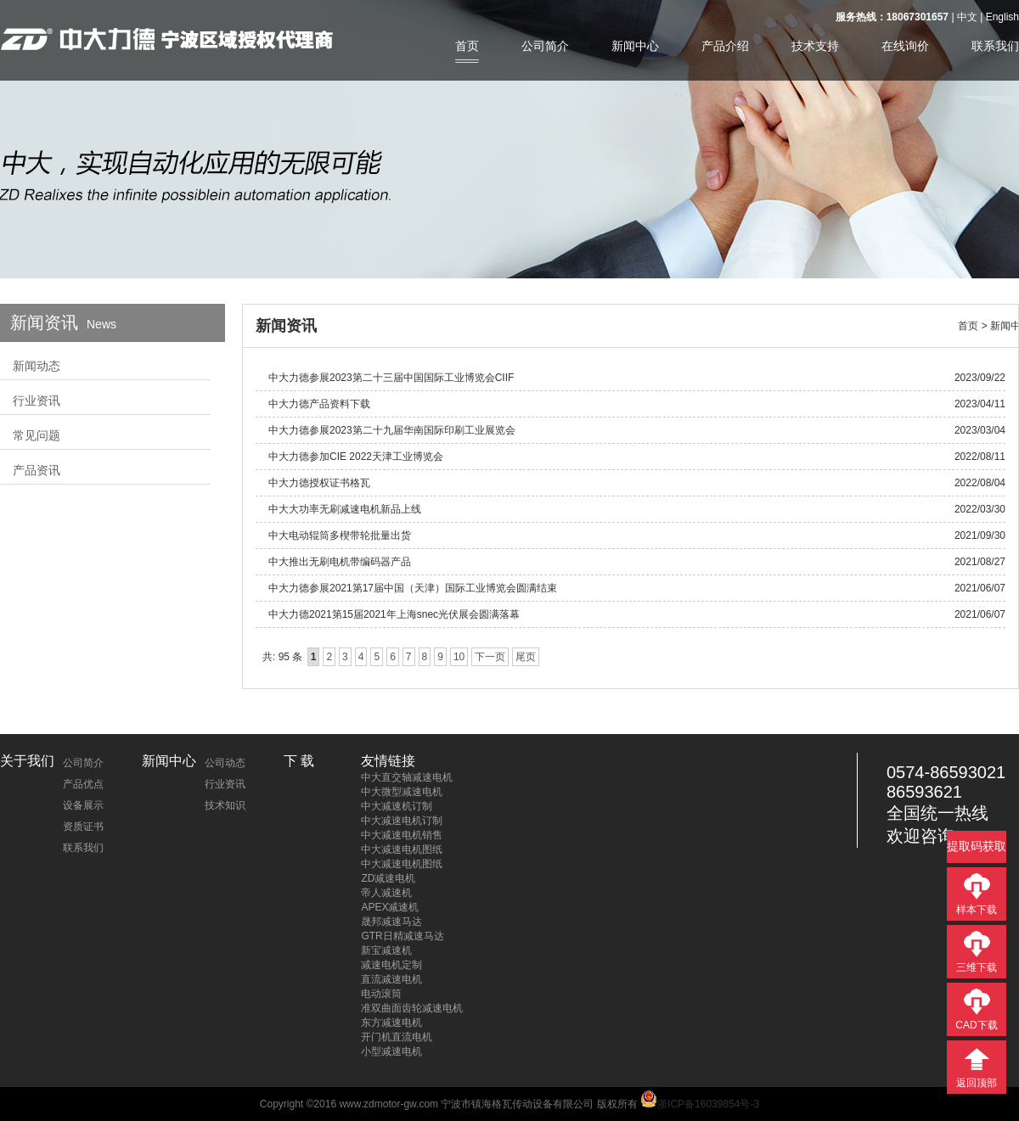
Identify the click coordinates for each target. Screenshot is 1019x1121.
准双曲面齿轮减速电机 (412, 1008)
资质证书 (83, 826)
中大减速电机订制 (401, 821)
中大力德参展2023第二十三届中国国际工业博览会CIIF (391, 378)
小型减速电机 (391, 1051)
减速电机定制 (391, 965)
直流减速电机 (391, 979)
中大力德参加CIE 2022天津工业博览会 (355, 456)
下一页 (490, 657)
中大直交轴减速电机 (407, 777)
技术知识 (225, 805)
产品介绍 (725, 46)
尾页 (525, 657)
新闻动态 (36, 366)
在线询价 (905, 46)
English (1002, 17)
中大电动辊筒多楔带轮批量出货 (339, 535)
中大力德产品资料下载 (319, 404)
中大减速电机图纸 (401, 849)
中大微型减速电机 (401, 792)
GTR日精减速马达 (402, 936)
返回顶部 (976, 1083)
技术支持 (815, 46)
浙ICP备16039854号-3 (699, 1104)
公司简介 (545, 46)
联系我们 (995, 46)
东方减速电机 (391, 1023)
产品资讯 (36, 470)
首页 (467, 46)
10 (458, 657)
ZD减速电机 (388, 878)
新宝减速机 (386, 950)
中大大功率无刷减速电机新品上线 (344, 509)
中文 (967, 17)
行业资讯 (36, 400)
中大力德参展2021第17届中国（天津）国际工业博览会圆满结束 (412, 588)
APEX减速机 (390, 907)
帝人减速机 (386, 893)
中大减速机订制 (396, 806)
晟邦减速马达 (391, 922)
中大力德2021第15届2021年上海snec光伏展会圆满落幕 (394, 614)
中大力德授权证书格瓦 (319, 483)
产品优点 (83, 784)
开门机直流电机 (396, 1037)
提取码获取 (976, 846)
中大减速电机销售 (401, 835)
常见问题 (36, 435)
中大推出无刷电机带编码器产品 (339, 562)
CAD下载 (976, 1025)
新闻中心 (635, 46)
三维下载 (976, 967)
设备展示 (83, 805)
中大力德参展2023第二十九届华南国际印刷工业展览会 (391, 430)
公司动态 (225, 763)
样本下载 (976, 910)
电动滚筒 (381, 994)
